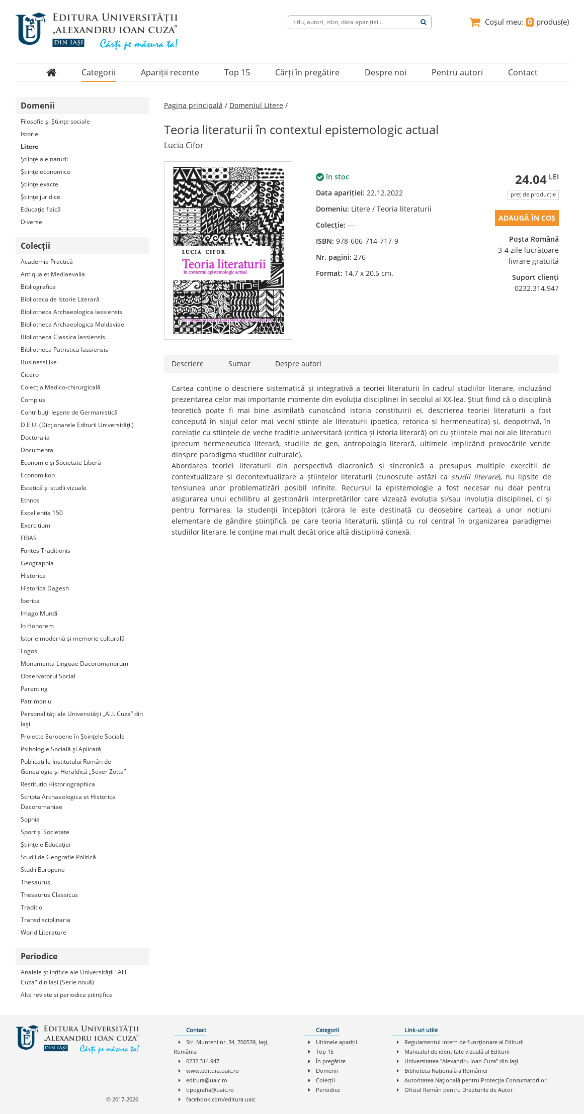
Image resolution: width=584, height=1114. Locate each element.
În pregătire (331, 1061)
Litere (29, 146)
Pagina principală (193, 105)
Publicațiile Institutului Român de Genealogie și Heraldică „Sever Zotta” (73, 766)
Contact (523, 72)
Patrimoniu (36, 701)
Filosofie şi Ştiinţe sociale (55, 121)
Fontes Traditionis (45, 550)
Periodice (328, 1089)
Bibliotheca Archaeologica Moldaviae (72, 324)
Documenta (37, 450)
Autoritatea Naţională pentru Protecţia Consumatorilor (475, 1080)
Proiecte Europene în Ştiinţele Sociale (73, 736)
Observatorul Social (48, 676)
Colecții (325, 1080)
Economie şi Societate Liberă (61, 462)
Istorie (29, 134)
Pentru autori (457, 72)
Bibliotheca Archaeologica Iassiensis (71, 312)
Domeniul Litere (256, 105)
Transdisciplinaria (45, 920)
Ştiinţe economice (45, 171)
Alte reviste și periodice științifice (67, 994)
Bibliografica (38, 286)
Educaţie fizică (41, 209)
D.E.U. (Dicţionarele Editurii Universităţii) (77, 425)
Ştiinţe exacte (39, 184)
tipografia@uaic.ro (210, 1089)
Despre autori (298, 363)
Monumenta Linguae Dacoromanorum (74, 663)
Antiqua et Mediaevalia (53, 274)
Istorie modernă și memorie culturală (73, 638)
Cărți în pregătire (307, 72)
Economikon (38, 475)
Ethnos (30, 500)
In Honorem (37, 626)
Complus (33, 399)
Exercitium (35, 525)
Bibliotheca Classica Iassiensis (63, 337)
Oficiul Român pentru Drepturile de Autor (458, 1089)
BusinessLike (39, 362)
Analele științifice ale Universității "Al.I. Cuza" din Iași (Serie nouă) (74, 977)
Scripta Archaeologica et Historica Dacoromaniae (68, 801)
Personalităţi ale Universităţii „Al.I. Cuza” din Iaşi (82, 719)
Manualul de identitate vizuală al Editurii (457, 1051)
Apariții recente (170, 72)
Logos (29, 651)
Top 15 (237, 72)
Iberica (30, 600)
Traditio (31, 907)
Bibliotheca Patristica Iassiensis (64, 349)
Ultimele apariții (336, 1042)
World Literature (43, 932)
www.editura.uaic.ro (212, 1070)
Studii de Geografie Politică (58, 857)
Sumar (239, 363)
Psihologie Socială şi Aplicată (61, 749)
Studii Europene (43, 869)
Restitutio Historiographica (58, 784)
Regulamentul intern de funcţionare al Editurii (464, 1042)
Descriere (188, 363)
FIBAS (29, 538)
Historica (33, 575)
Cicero (30, 374)
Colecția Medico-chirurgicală (61, 387)
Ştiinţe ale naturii (44, 159)
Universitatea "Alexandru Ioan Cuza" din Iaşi (461, 1061)
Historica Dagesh (45, 588)
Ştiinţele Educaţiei (45, 844)
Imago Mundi (39, 613)
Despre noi (385, 72)
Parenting (34, 688)
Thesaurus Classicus (49, 894)
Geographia (37, 563)
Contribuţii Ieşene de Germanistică (69, 412)
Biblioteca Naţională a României (445, 1070)
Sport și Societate (45, 832)
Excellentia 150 (42, 513)
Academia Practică (47, 261)
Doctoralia (35, 437)
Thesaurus (35, 882)
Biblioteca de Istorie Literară (60, 299)
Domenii (327, 1070)
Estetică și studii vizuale (54, 487)
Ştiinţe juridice (40, 196)
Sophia (30, 819)
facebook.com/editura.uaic (221, 1099)
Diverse (31, 222)
